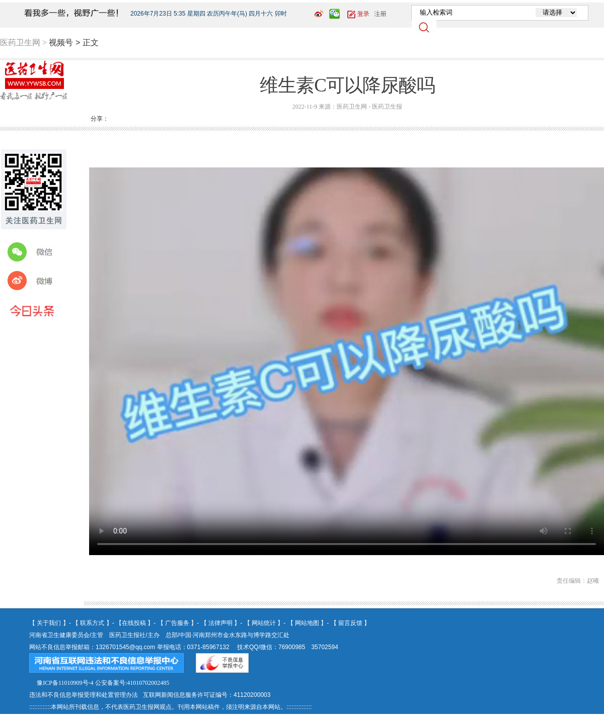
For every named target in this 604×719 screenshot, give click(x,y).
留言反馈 (350, 622)
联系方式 (92, 622)
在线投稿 (134, 622)
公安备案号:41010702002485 (132, 682)
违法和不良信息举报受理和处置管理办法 (83, 694)
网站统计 (264, 622)
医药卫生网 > (23, 42)
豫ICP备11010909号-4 (65, 682)
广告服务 (177, 622)
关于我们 (49, 622)
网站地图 (307, 622)
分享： (100, 118)
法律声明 (220, 622)
